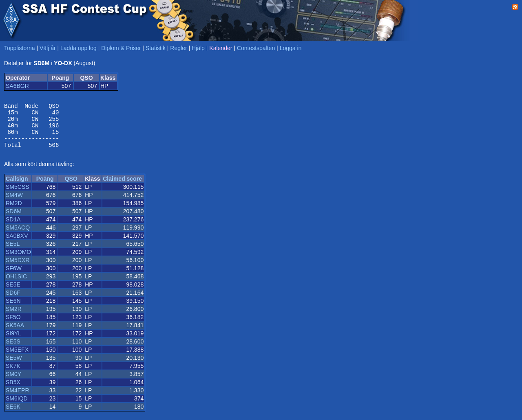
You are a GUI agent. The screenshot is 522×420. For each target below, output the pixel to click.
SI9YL (13, 342)
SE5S (13, 350)
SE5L (13, 252)
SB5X (13, 390)
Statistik (156, 48)
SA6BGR (17, 86)
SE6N (13, 309)
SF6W (14, 276)
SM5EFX (17, 358)
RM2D (14, 211)
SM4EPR (17, 399)
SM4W (14, 203)
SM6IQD (17, 407)
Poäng (45, 187)
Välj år (48, 48)
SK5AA (15, 333)
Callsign (17, 187)
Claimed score (122, 187)
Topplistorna (19, 48)
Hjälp (198, 48)
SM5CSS (17, 195)
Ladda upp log (78, 48)
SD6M (14, 220)
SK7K (13, 374)
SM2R (14, 317)
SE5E (13, 293)
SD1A (13, 228)
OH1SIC (16, 285)
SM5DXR (17, 268)
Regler (178, 48)
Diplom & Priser (121, 48)
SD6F (13, 301)
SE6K (13, 415)
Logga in (291, 48)
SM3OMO (18, 260)
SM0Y (13, 382)
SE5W (14, 366)
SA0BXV (17, 244)
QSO (71, 187)
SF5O (13, 325)
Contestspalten (256, 48)
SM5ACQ (18, 236)
